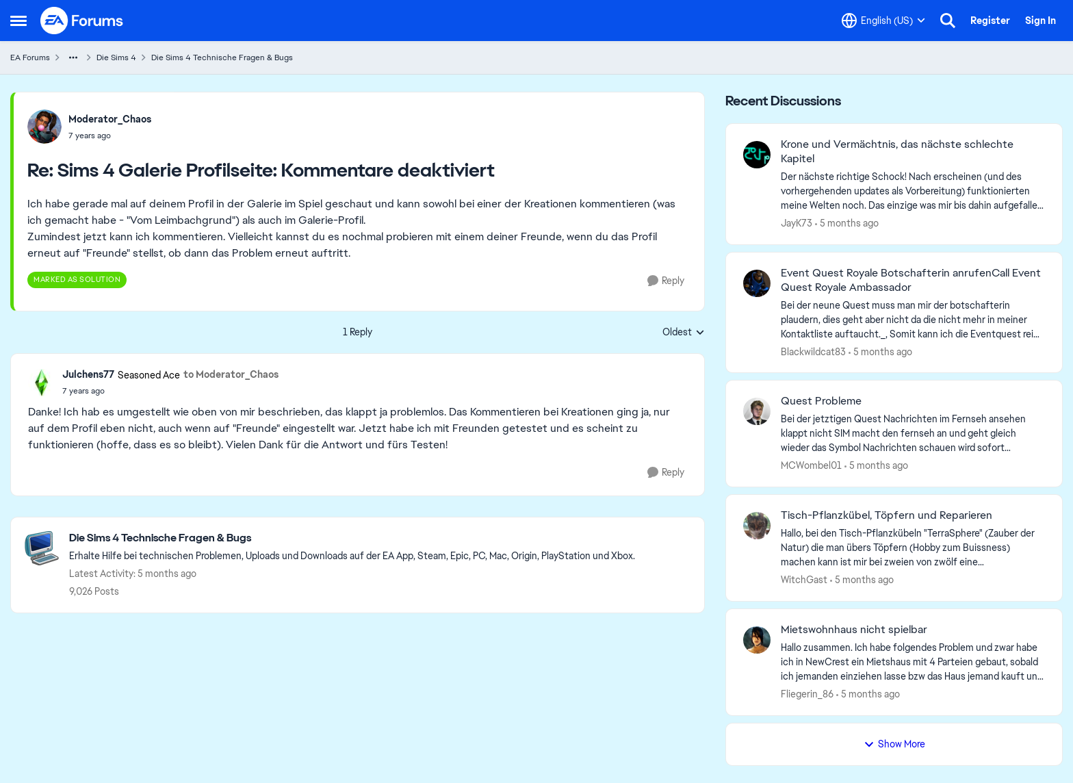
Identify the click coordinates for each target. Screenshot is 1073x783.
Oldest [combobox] (683, 332)
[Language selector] (883, 20)
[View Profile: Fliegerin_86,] (757, 640)
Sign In (1040, 20)
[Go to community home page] (82, 20)
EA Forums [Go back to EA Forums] (30, 57)
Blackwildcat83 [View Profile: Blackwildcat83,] (813, 351)
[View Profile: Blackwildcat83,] (757, 283)
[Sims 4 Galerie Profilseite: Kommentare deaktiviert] (109, 135)
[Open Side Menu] (18, 20)
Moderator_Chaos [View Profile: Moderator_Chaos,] (109, 119)
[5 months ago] (847, 223)
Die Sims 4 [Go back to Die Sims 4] (116, 57)
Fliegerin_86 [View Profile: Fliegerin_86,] (807, 694)
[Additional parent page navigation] (73, 57)
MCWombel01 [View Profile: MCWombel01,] (811, 465)
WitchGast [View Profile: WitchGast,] (804, 580)
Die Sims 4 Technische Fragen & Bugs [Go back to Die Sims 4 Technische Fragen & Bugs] (222, 57)
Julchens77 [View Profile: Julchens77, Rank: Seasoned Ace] (88, 374)
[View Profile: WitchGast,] (757, 525)
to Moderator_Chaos (231, 374)
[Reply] (666, 281)
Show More (894, 744)
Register (990, 20)
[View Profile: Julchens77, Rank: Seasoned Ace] (41, 382)
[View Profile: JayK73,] (757, 154)
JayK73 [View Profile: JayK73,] (796, 223)
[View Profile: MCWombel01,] (757, 411)
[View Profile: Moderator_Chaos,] (44, 127)
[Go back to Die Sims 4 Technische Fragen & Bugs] (352, 538)
